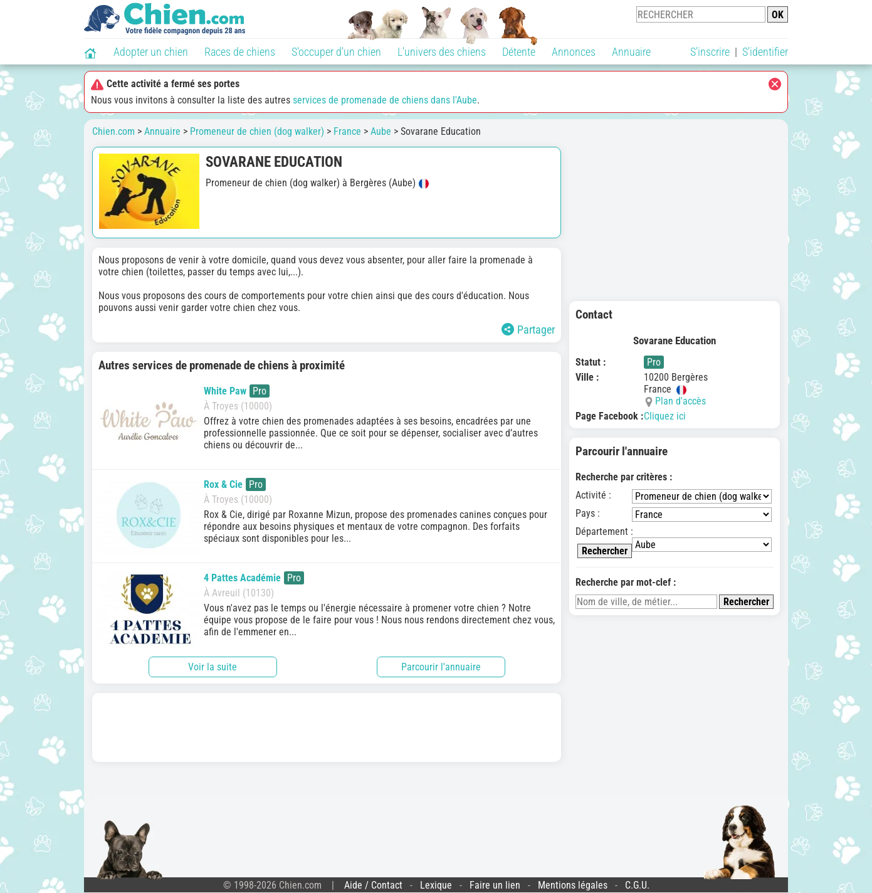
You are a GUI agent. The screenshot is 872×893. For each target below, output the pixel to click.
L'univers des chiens (441, 51)
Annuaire (631, 51)
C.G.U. (637, 885)
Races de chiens (239, 51)
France (347, 131)
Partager (528, 329)
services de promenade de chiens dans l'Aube (385, 100)
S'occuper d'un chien (336, 51)
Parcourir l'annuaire (441, 667)
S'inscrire (710, 51)
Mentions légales (572, 885)
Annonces (574, 51)
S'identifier (765, 51)
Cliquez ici (665, 416)
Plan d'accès (680, 401)
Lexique (436, 885)
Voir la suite (212, 667)
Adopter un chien (150, 51)
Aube (380, 131)
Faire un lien (495, 885)
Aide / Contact (373, 885)
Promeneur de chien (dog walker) (257, 131)
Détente (518, 51)
